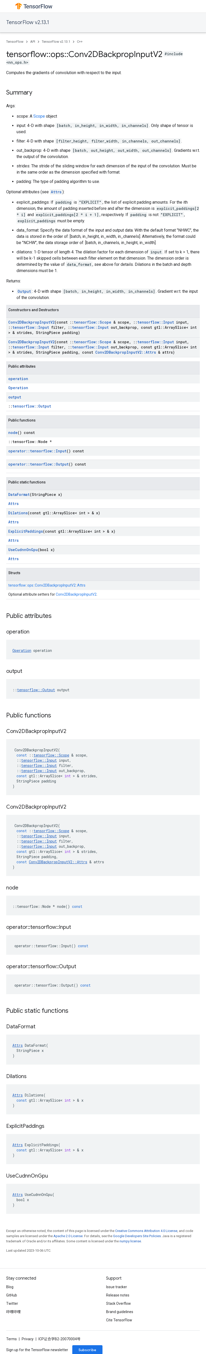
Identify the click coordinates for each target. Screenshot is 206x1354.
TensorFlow (14, 42)
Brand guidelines (119, 1312)
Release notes (117, 1295)
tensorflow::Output (31, 406)
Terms (11, 1339)
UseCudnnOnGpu (23, 549)
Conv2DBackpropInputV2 (31, 322)
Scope (39, 116)
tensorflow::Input (155, 322)
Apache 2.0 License (68, 1236)
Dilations (18, 512)
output (14, 397)
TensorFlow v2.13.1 (27, 22)
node (13, 432)
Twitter (12, 1303)
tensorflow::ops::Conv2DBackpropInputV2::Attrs (46, 585)
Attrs (56, 191)
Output (24, 291)
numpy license (130, 1241)
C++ (80, 42)
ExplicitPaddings (25, 531)
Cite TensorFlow (119, 1320)
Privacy (28, 1339)
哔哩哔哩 (13, 1312)
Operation (18, 387)
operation (18, 378)
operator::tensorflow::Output (38, 464)
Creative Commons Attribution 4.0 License (146, 1231)
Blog (9, 1287)
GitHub (11, 1295)
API (32, 42)
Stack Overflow (118, 1303)
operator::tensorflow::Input (37, 450)
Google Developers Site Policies (137, 1236)
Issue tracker (116, 1287)
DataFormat (19, 494)
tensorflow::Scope (92, 322)
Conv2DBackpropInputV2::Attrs (125, 352)
